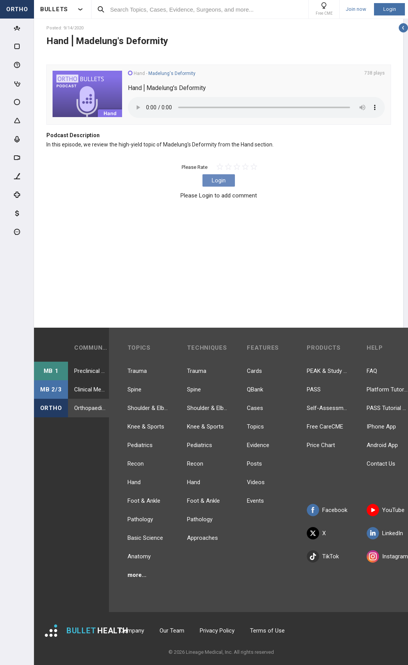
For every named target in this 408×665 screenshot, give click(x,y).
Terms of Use (267, 630)
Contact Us (381, 463)
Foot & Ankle (144, 500)
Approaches (202, 537)
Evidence (258, 445)
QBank (255, 389)
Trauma (137, 370)
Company (132, 630)
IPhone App (381, 426)
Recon (136, 463)
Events (255, 500)
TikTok (323, 556)
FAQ (372, 370)
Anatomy (139, 556)
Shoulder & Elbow (148, 408)
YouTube (386, 510)
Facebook (327, 510)
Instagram (387, 556)
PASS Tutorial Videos (387, 408)
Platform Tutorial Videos (387, 389)
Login (389, 9)
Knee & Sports (146, 426)
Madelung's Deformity (172, 73)
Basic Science (145, 537)
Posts (254, 463)
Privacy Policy (217, 630)
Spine (134, 389)
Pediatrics (140, 445)
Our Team (172, 630)
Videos (256, 482)
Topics (255, 426)
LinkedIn (385, 533)
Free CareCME (325, 426)
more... (137, 574)
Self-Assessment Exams (327, 408)
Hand (134, 482)
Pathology (140, 519)
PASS (314, 389)
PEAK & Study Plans (327, 370)
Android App (382, 445)
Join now (356, 9)
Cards (254, 370)
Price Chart (321, 445)
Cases (255, 408)
